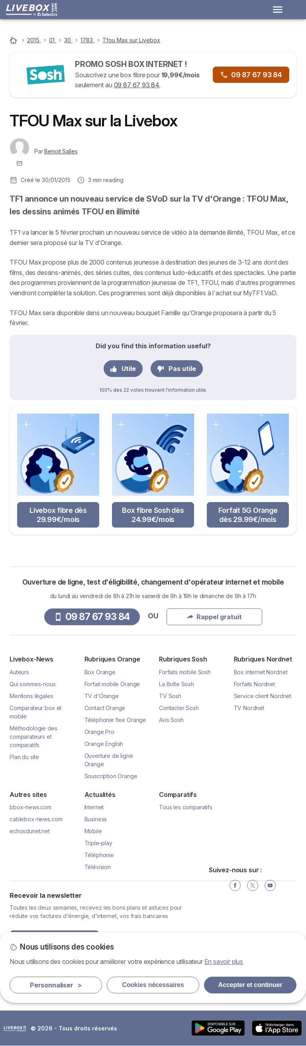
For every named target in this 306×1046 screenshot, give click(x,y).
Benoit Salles (60, 151)
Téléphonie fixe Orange (115, 719)
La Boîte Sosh (176, 684)
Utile (123, 369)
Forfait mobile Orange (112, 684)
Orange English (104, 743)
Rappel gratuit (214, 617)
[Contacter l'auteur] (19, 163)
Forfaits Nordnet (254, 684)
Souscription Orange (110, 776)
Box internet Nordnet (261, 672)
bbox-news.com (30, 807)
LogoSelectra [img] (15, 1028)
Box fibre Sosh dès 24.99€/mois (153, 515)
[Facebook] (235, 885)
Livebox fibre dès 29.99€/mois (58, 515)
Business (95, 819)
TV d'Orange (101, 696)
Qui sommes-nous (33, 684)
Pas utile (176, 369)
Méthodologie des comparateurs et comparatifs (33, 736)
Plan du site (24, 757)
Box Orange (100, 672)
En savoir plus (223, 962)
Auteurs (19, 672)
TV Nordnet (249, 708)
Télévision (97, 866)
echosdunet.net (30, 831)
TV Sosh (170, 696)
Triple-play (98, 843)
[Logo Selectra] (31, 9)
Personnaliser (56, 985)
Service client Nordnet (263, 696)
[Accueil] (14, 40)
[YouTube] (270, 885)
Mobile (93, 831)
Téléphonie (99, 855)
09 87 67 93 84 (136, 85)
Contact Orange (105, 708)
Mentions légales (31, 696)
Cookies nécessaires (153, 984)
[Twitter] (252, 885)
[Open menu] (278, 9)
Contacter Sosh (179, 708)
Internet (94, 807)
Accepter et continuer (250, 984)
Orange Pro (99, 731)
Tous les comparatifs (185, 807)
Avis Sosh (171, 719)
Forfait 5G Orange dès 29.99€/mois (248, 515)
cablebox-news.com (36, 819)
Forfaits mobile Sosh (185, 672)
